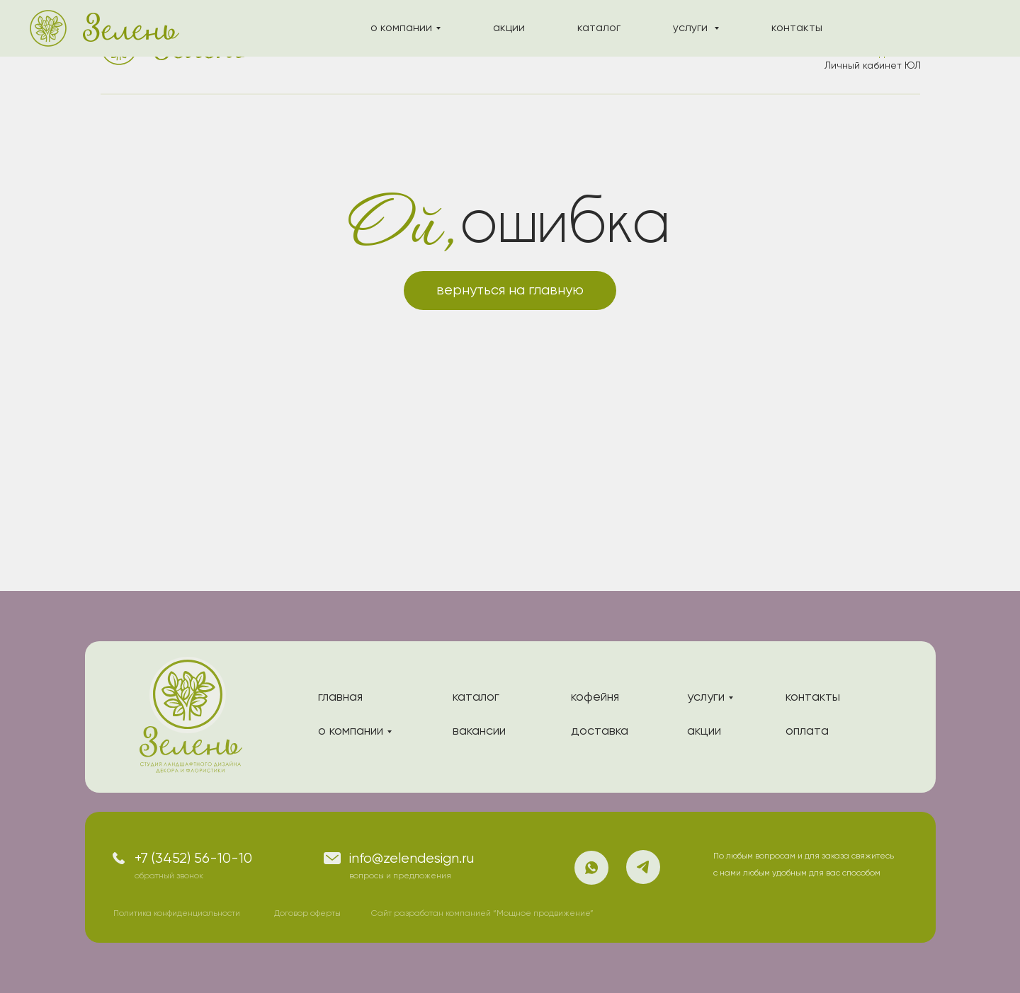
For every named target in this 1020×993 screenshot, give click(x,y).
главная (340, 697)
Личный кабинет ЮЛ (872, 66)
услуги (602, 47)
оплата (807, 731)
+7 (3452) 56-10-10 (193, 858)
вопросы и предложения (400, 876)
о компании (361, 47)
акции (449, 47)
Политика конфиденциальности (176, 913)
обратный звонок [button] (169, 876)
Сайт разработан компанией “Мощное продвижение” (482, 913)
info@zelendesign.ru (411, 858)
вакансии (479, 731)
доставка (599, 731)
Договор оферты (307, 913)
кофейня (595, 697)
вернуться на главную (510, 290)
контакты (684, 47)
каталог (526, 47)
